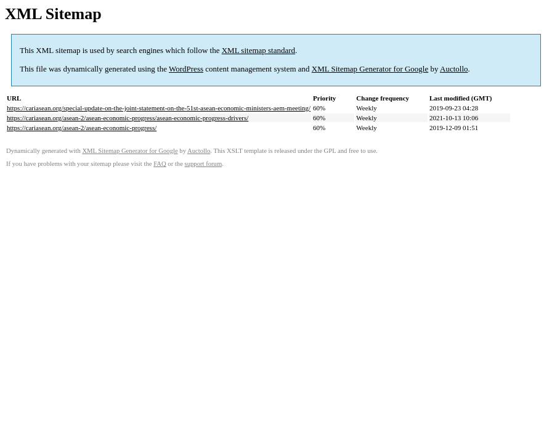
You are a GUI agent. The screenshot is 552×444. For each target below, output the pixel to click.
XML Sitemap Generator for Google (370, 68)
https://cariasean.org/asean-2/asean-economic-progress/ (81, 127)
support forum (203, 163)
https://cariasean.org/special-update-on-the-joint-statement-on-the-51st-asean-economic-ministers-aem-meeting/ (158, 108)
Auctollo (454, 68)
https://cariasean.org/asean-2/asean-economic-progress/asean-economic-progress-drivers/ (127, 117)
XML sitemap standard (258, 50)
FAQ (159, 163)
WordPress (186, 68)
